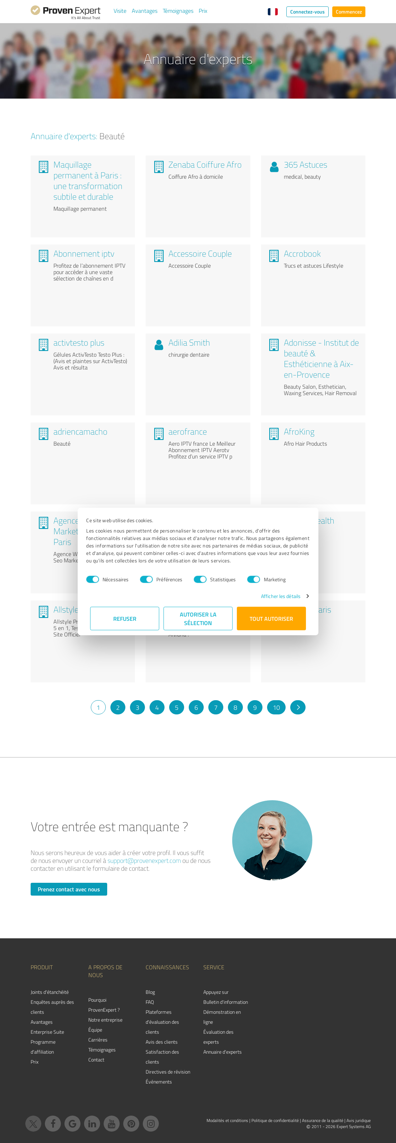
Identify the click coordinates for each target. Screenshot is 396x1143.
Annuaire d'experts (222, 1051)
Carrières (98, 1039)
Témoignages (178, 11)
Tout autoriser (271, 618)
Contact (96, 1059)
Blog (150, 992)
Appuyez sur (216, 992)
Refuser (124, 618)
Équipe (95, 1029)
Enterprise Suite (47, 1031)
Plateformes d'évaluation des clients (162, 1021)
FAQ (150, 1001)
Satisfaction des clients (162, 1056)
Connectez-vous (307, 11)
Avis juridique (358, 1120)
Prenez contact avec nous (69, 889)
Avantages (144, 11)
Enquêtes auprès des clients (52, 1006)
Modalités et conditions (227, 1120)
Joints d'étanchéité (50, 992)
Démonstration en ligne (222, 1016)
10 (276, 707)
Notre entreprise (105, 1019)
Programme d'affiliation (43, 1046)
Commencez (349, 11)
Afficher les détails (277, 596)
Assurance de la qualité (322, 1120)
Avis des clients (162, 1041)
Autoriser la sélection (198, 618)
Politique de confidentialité (275, 1120)
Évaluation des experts (218, 1036)
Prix (203, 11)
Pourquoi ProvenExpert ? (104, 1004)
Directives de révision (168, 1071)
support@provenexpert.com (144, 860)
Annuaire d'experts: (64, 136)
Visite (120, 11)
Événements (159, 1081)
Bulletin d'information (225, 1001)
